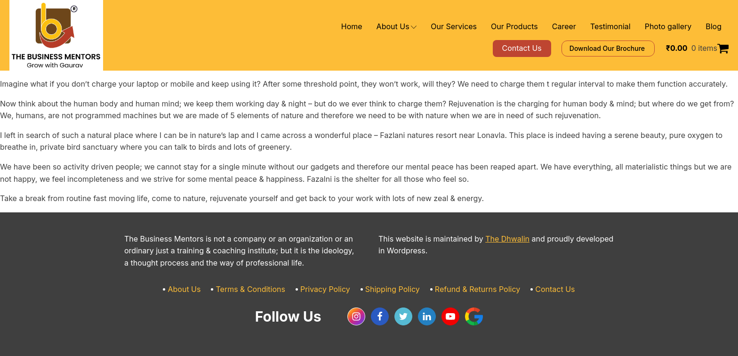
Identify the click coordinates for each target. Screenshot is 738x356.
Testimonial (620, 27)
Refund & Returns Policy (468, 289)
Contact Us (539, 289)
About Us (429, 27)
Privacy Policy (330, 289)
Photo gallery (672, 27)
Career (579, 27)
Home (387, 27)
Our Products (534, 27)
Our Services (480, 27)
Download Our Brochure (621, 48)
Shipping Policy (391, 289)
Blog (714, 27)
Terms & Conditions (262, 289)
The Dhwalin (490, 239)
